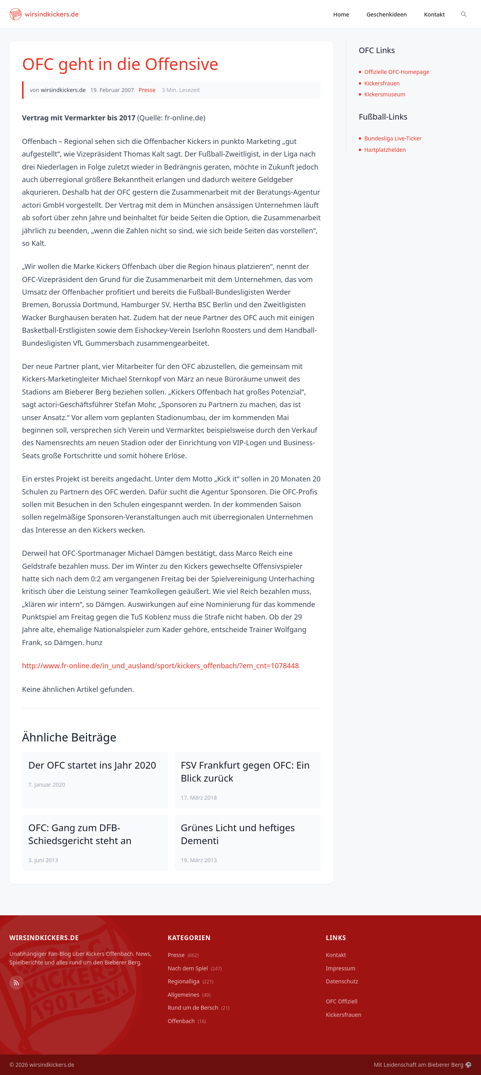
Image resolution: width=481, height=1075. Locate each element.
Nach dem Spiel (195, 968)
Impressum (340, 968)
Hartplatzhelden (382, 149)
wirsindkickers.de (63, 90)
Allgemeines (189, 994)
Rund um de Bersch (198, 1007)
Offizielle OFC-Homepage (394, 72)
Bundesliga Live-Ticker (390, 138)
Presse (147, 90)
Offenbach (187, 1021)
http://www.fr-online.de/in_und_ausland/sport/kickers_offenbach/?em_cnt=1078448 (160, 665)
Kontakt (434, 14)
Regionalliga (191, 981)
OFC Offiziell (341, 1001)
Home (341, 14)
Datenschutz (342, 981)
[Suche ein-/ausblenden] (464, 14)
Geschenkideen (387, 14)
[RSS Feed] (16, 982)
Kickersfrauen (379, 83)
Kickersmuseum (382, 94)
